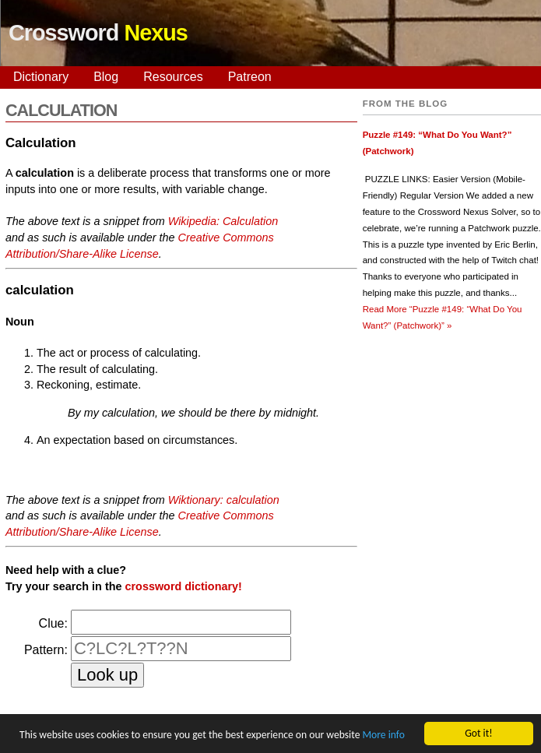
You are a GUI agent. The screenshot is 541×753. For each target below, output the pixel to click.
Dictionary (41, 76)
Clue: (53, 623)
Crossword (98, 32)
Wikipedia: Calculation (223, 221)
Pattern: (46, 649)
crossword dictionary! (183, 586)
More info (383, 737)
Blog (105, 76)
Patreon (250, 76)
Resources (172, 76)
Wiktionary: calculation (223, 500)
